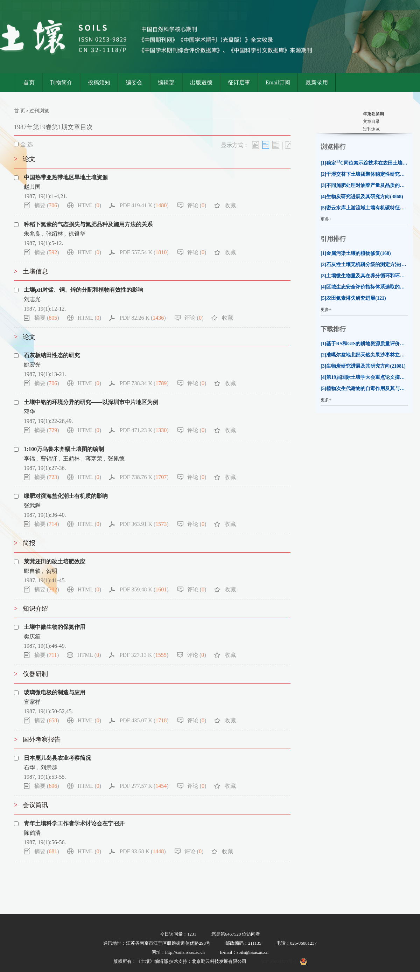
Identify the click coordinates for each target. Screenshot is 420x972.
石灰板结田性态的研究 (52, 355)
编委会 (134, 82)
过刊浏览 (39, 110)
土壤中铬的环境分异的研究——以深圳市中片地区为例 (91, 402)
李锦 (29, 458)
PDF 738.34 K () (144, 383)
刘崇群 (49, 767)
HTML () (89, 205)
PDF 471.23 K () (144, 430)
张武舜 (32, 505)
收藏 (230, 205)
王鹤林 (71, 458)
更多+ (326, 219)
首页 (29, 82)
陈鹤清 (32, 833)
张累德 (116, 458)
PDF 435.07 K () (144, 720)
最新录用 (317, 82)
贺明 (51, 571)
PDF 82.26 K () (143, 318)
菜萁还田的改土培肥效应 (54, 561)
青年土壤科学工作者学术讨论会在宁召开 (74, 823)
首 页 (19, 110)
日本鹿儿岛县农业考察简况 (57, 758)
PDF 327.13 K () (143, 655)
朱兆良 (32, 234)
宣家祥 (32, 702)
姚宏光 (32, 365)
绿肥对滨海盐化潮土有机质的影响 (66, 496)
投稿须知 (99, 82)
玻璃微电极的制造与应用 (54, 692)
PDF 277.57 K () (144, 786)
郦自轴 (32, 571)
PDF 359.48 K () (144, 589)
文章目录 (371, 121)
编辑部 (166, 82)
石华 (29, 767)
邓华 (29, 412)
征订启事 (239, 82)
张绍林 (54, 234)
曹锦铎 (49, 458)
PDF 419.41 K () (144, 205)
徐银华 (77, 234)
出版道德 (201, 82)
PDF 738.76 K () (144, 477)
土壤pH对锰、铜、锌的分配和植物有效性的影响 (83, 290)
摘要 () (46, 205)
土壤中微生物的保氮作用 (54, 627)
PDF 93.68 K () (143, 851)
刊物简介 (61, 82)
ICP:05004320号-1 (278, 961)
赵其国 (32, 187)
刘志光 (32, 299)
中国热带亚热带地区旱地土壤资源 (66, 177)
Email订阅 (278, 82)
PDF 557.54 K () (144, 252)
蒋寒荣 (93, 458)
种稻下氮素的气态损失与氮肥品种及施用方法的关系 (88, 224)
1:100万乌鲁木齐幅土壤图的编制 (64, 449)
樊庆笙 (32, 636)
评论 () (196, 205)
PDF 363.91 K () (144, 524)
